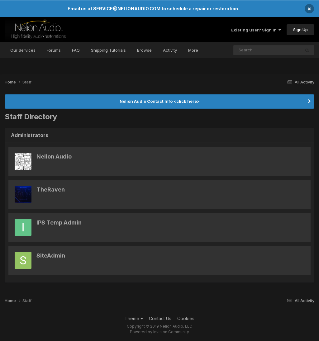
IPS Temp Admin (59, 222)
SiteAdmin (50, 255)
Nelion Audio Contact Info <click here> (160, 101)
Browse (144, 50)
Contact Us (160, 318)
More (193, 50)
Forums (54, 50)
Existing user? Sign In (256, 29)
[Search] (250, 50)
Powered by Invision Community (159, 331)
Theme (134, 318)
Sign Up (300, 29)
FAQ (76, 50)
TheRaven (50, 189)
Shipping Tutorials (108, 50)
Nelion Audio (54, 156)
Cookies (185, 318)
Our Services (23, 50)
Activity (170, 50)
